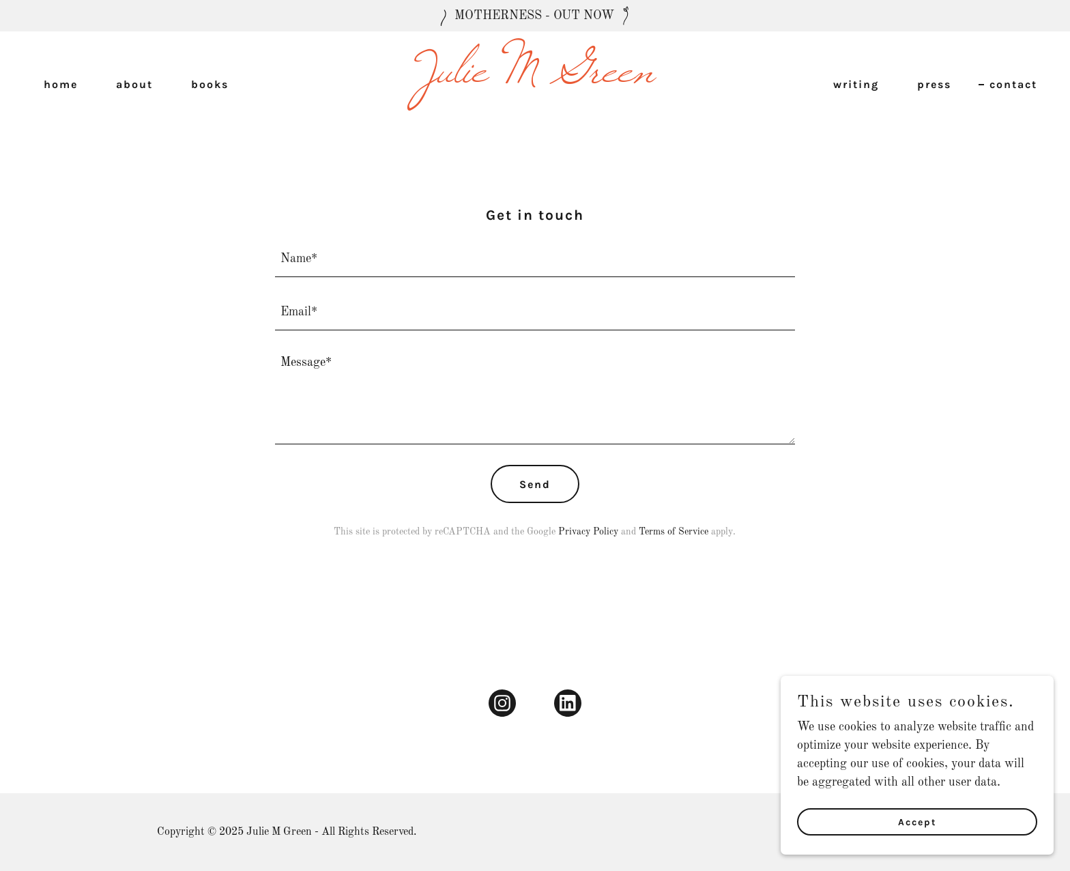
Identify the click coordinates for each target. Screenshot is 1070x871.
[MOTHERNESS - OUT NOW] (535, 16)
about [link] (134, 84)
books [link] (210, 84)
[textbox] (535, 258)
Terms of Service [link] (673, 532)
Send (535, 484)
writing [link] (856, 84)
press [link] (934, 84)
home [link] (61, 84)
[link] (535, 78)
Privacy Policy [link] (588, 532)
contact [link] (1013, 84)
